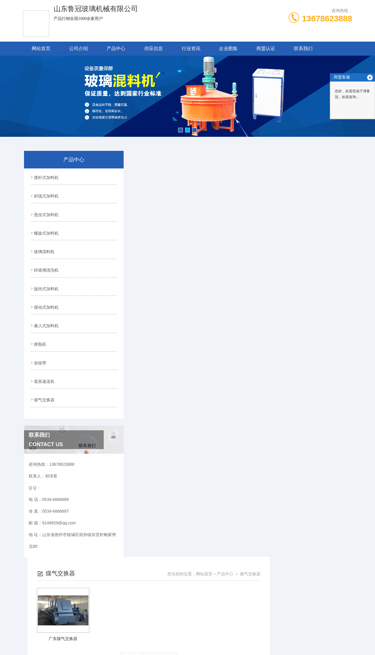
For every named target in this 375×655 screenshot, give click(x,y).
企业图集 (228, 48)
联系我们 (303, 48)
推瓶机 (39, 327)
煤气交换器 (43, 377)
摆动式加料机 (45, 293)
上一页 (214, 253)
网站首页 (41, 48)
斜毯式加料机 (45, 193)
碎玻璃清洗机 (45, 260)
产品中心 (116, 48)
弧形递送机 (43, 360)
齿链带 (39, 343)
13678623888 (327, 18)
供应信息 (153, 48)
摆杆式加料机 (45, 176)
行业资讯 (191, 48)
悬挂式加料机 (45, 210)
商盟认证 (265, 48)
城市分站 (27, 622)
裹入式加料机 (45, 310)
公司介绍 (78, 48)
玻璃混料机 (43, 243)
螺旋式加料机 (45, 226)
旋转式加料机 (45, 276)
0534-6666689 (143, 556)
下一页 (248, 253)
